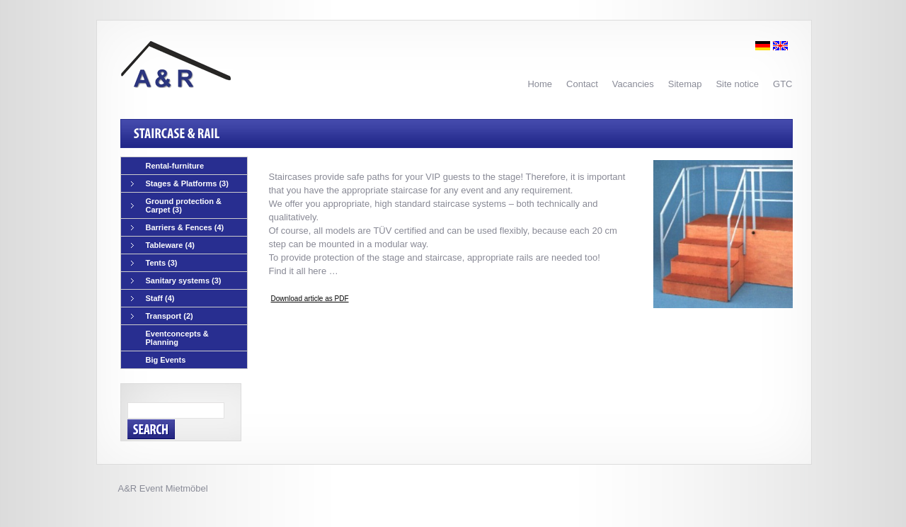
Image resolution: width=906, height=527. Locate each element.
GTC (782, 84)
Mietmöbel (187, 488)
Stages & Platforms (180, 184)
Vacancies (633, 84)
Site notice (737, 84)
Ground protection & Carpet (176, 205)
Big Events (166, 360)
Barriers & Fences (177, 228)
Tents (154, 263)
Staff (153, 298)
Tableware (163, 245)
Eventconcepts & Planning (177, 337)
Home (539, 84)
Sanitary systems (176, 281)
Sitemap (685, 84)
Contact (582, 84)
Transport (162, 316)
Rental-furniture (175, 166)
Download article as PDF (310, 298)
